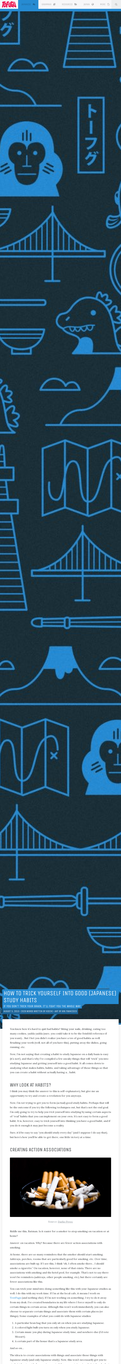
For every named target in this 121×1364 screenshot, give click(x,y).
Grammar (51, 4)
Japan (91, 4)
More (107, 4)
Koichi (49, 1011)
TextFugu (15, 1297)
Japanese (32, 4)
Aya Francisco (69, 1011)
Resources (72, 4)
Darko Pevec (65, 1221)
